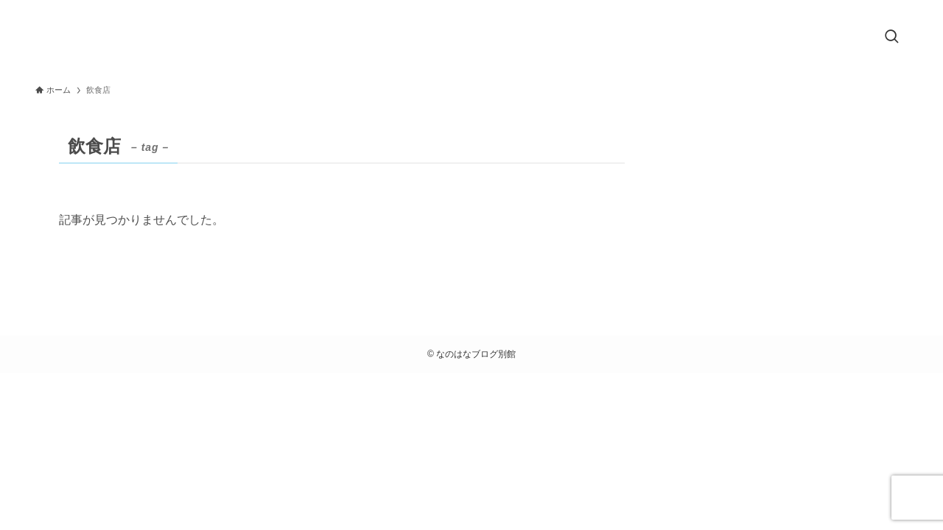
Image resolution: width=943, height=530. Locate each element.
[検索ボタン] (891, 37)
